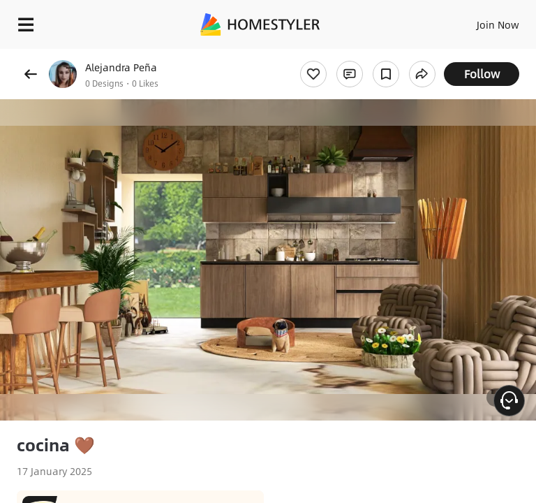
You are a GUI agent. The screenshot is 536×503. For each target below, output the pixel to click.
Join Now (498, 24)
